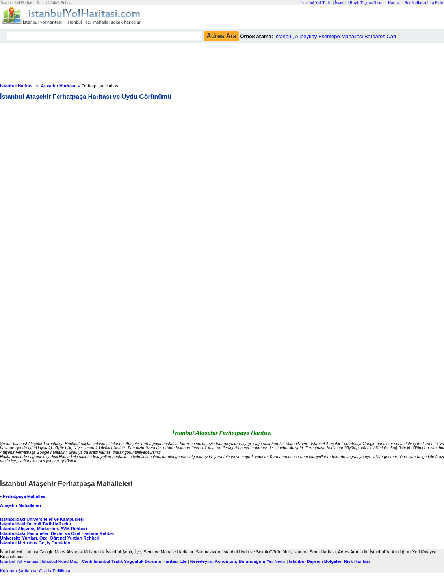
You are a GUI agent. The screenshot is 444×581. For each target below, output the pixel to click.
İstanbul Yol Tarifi (316, 2)
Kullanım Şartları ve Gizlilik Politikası (35, 570)
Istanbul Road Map (60, 561)
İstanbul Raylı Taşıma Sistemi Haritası (368, 2)
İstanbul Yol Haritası (19, 561)
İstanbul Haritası (17, 86)
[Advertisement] (191, 61)
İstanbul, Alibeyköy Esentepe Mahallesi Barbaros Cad (335, 36)
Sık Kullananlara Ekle (424, 2)
